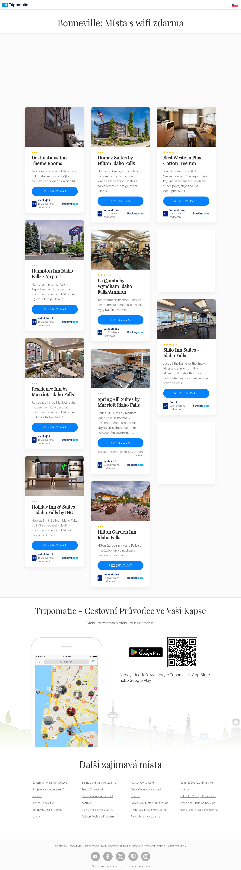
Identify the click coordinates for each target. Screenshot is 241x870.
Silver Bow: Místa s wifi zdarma (149, 799)
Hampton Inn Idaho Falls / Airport (53, 271)
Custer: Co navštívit (142, 778)
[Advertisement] (120, 72)
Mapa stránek (177, 842)
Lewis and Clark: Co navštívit (197, 799)
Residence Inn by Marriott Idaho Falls (53, 388)
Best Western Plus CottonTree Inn (183, 159)
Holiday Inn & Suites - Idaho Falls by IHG (54, 505)
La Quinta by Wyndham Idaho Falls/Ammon (115, 284)
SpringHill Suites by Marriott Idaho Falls (119, 399)
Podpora (61, 842)
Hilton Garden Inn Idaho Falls (117, 530)
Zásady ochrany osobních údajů (107, 842)
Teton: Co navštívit (93, 785)
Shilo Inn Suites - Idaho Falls (182, 350)
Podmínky (75, 842)
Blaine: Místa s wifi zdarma (97, 805)
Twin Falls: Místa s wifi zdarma (149, 805)
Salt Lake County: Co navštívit (198, 792)
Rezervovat (55, 190)
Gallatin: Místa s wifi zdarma (98, 812)
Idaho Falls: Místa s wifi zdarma (199, 805)
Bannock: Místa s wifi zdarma (99, 778)
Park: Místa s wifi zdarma (145, 812)
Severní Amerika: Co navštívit (49, 778)
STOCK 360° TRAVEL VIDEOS (148, 842)
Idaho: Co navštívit (43, 799)
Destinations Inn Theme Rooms (49, 159)
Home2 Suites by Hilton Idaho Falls (117, 159)
